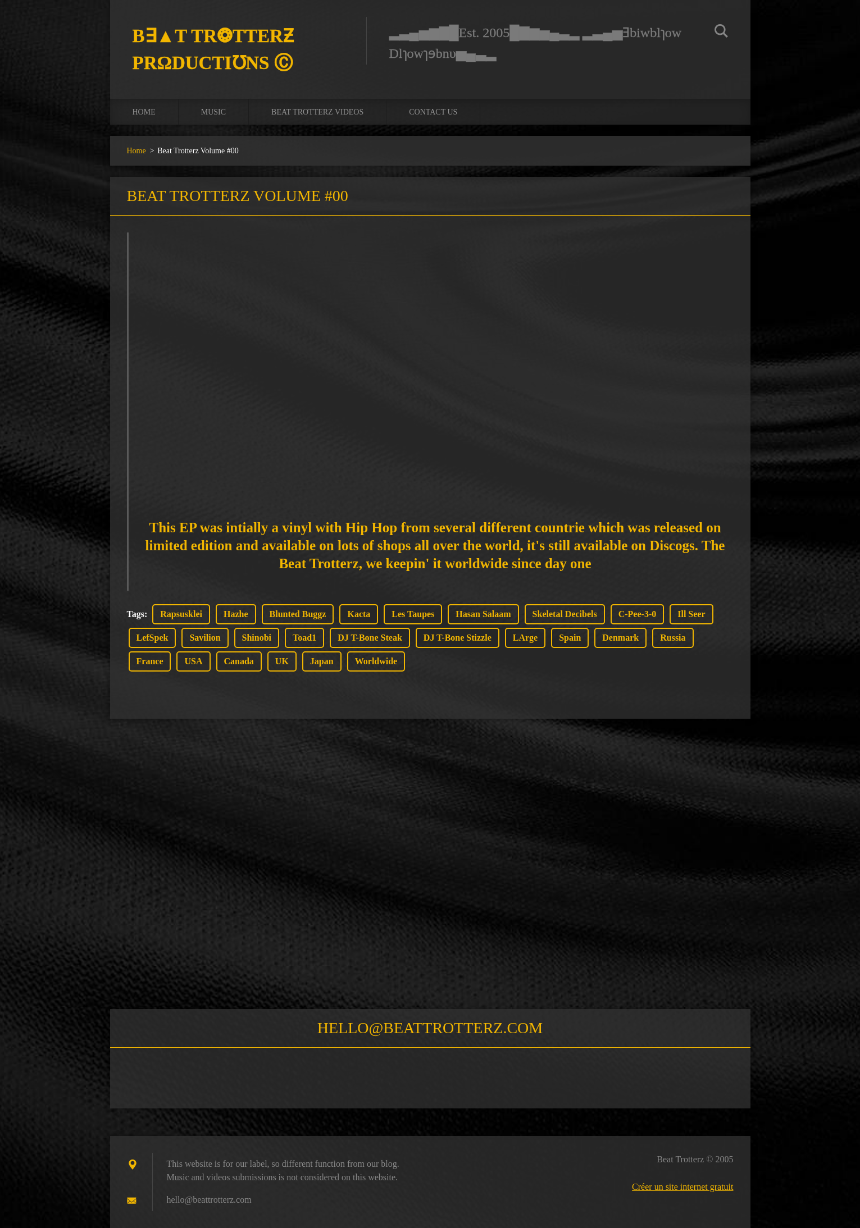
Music (213, 112)
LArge (525, 637)
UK (282, 661)
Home (144, 112)
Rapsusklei (181, 614)
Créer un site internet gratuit (682, 1187)
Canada (239, 661)
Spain (570, 637)
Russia (672, 637)
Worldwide (376, 661)
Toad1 (304, 637)
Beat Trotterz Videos (317, 112)
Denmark (620, 637)
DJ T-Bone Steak (370, 637)
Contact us (433, 112)
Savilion (204, 637)
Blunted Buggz (298, 614)
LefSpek (152, 637)
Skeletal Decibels (565, 614)
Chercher (721, 32)
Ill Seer (691, 614)
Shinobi (256, 637)
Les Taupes (413, 614)
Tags (135, 614)
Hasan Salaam (483, 614)
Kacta (358, 614)
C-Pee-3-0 (637, 614)
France (149, 661)
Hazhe (236, 614)
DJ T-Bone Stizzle (458, 637)
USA (193, 661)
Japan (322, 661)
